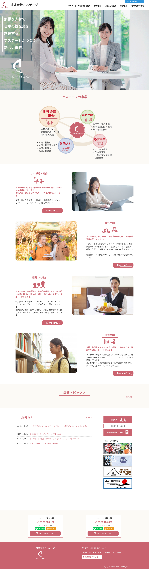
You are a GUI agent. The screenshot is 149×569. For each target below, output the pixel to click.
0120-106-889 (105, 522)
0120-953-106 (47, 522)
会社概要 (85, 548)
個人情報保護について (98, 548)
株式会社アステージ (116, 567)
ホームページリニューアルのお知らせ (44, 443)
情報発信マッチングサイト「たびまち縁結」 (46, 434)
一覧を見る (128, 397)
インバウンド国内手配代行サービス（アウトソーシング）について (54, 439)
